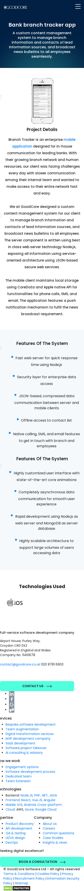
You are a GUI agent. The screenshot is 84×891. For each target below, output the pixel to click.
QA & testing (16, 833)
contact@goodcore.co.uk (20, 664)
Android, (30, 804)
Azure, (29, 809)
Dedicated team (19, 776)
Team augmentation (22, 729)
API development (19, 828)
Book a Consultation (42, 861)
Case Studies (53, 838)
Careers (49, 828)
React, (26, 800)
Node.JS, (27, 795)
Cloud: (10, 809)
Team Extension (18, 781)
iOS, (20, 804)
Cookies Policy (48, 874)
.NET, (44, 795)
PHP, (37, 795)
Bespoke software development (31, 724)
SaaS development (20, 743)
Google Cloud (45, 809)
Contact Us (37, 686)
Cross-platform (49, 804)
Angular (50, 800)
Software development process (30, 771)
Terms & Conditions (18, 874)
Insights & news (55, 842)
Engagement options (22, 767)
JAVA (53, 795)
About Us (50, 823)
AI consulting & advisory (24, 752)
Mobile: (11, 804)
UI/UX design (15, 838)
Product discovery (20, 823)
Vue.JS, (37, 800)
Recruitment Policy (30, 878)
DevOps (12, 842)
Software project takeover (26, 748)
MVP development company (28, 738)
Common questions (58, 833)
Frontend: (13, 800)
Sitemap (21, 883)
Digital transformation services (30, 734)
